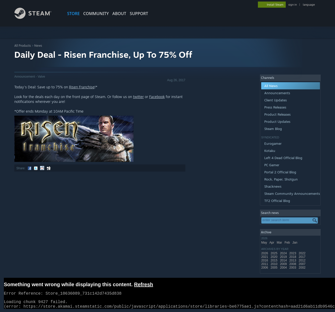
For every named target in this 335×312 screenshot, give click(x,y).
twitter (138, 96)
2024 (284, 253)
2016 (265, 260)
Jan (295, 242)
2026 (265, 253)
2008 (293, 264)
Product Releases (277, 114)
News (38, 45)
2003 (293, 267)
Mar (280, 242)
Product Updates (277, 121)
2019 (284, 257)
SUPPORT (139, 13)
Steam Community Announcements (292, 193)
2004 (284, 267)
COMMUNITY (96, 13)
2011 (265, 264)
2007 (302, 264)
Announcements (277, 93)
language (309, 4)
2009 (284, 264)
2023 (293, 253)
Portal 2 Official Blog (280, 172)
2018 (293, 257)
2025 (274, 253)
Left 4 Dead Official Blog (283, 158)
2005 (274, 267)
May (264, 242)
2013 (293, 260)
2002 (302, 267)
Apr (272, 242)
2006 (265, 267)
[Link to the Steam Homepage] (36, 17)
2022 (302, 253)
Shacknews (272, 186)
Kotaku (269, 151)
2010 (274, 264)
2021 (265, 257)
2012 (302, 260)
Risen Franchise (81, 87)
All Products (22, 45)
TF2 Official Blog (277, 201)
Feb (287, 242)
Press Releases (275, 107)
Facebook (157, 96)
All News (271, 86)
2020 (274, 257)
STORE (73, 13)
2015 (274, 260)
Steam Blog (273, 129)
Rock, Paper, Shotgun (281, 179)
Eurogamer (273, 143)
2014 (284, 260)
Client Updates (275, 100)
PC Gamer (271, 165)
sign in (292, 4)
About (119, 13)
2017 (302, 257)
